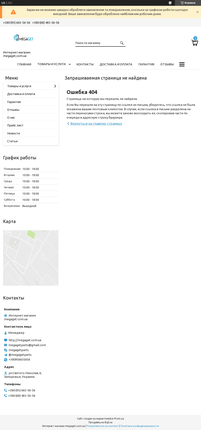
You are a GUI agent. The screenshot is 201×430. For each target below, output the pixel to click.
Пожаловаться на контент (103, 426)
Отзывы (167, 64)
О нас (11, 117)
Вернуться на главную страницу (96, 123)
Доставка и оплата (116, 64)
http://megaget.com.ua (25, 340)
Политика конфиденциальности (139, 426)
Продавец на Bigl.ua (100, 422)
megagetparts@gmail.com (27, 345)
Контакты (85, 64)
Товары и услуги (51, 64)
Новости (13, 133)
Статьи (12, 141)
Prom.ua (119, 418)
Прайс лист (15, 125)
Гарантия (146, 64)
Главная (24, 64)
